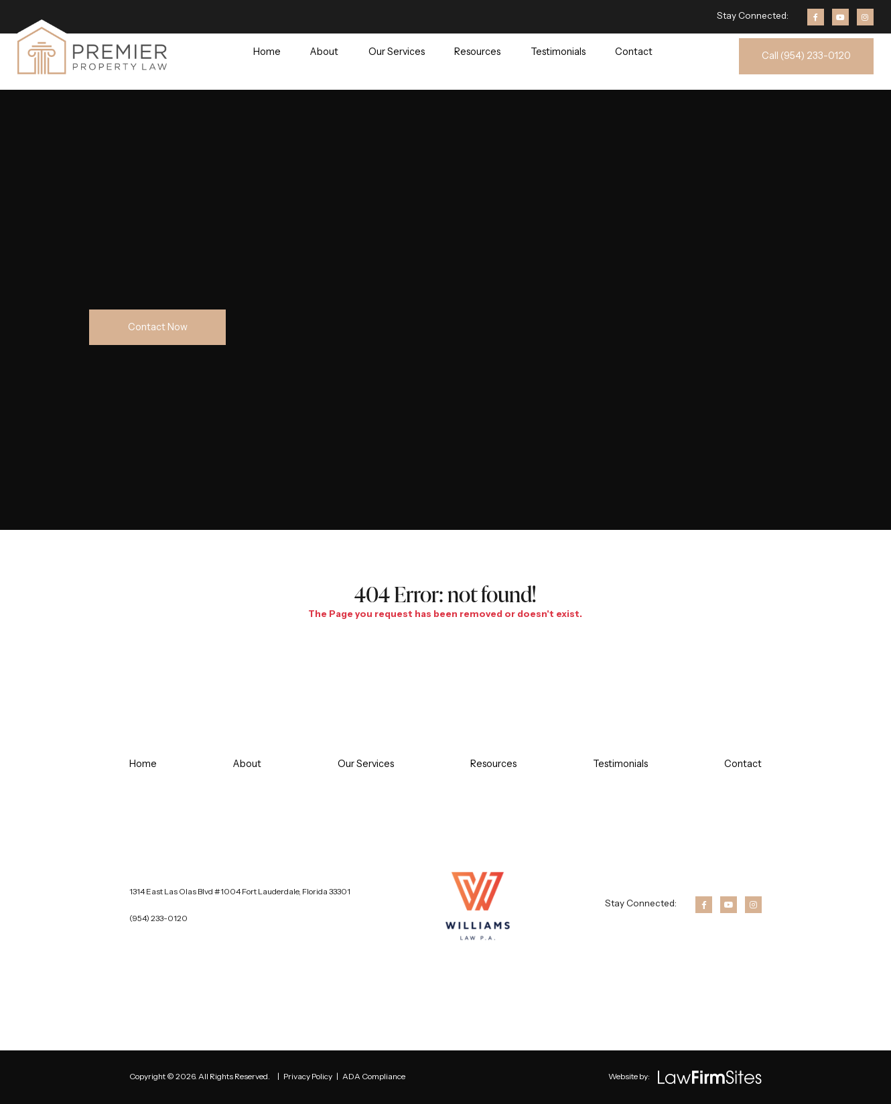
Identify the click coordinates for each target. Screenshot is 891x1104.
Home (267, 52)
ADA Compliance (373, 1076)
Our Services (396, 52)
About (324, 52)
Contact (634, 52)
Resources (477, 52)
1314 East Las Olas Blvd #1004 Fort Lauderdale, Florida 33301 (239, 891)
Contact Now (158, 327)
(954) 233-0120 (158, 918)
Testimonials (558, 52)
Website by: (629, 1076)
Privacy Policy (307, 1076)
